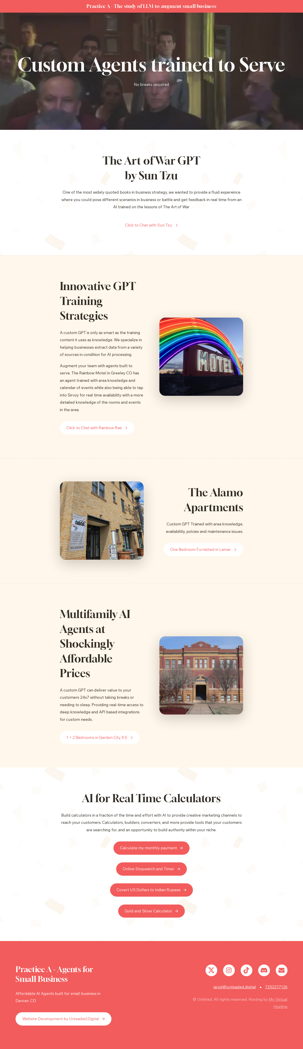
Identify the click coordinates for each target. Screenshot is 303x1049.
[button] (151, 225)
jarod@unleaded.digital (235, 987)
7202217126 (276, 987)
